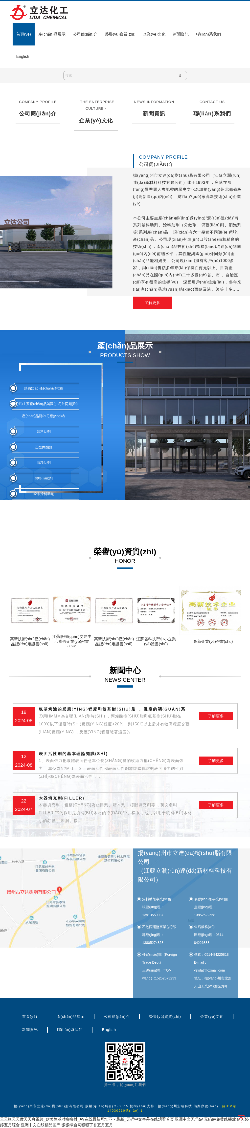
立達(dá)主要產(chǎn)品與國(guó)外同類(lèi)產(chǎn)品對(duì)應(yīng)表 (44, 410)
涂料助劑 (44, 432)
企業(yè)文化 (154, 34)
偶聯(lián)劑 (44, 478)
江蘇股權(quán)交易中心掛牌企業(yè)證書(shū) (71, 641)
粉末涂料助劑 (43, 494)
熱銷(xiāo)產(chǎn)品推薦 (43, 388)
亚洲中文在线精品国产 (40, 1125)
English (22, 56)
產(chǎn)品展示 (51, 34)
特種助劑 (44, 463)
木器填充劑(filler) (116, 810)
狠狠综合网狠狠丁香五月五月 (87, 1125)
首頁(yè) (23, 34)
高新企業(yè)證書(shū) (213, 641)
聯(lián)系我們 (208, 34)
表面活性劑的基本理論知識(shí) (116, 766)
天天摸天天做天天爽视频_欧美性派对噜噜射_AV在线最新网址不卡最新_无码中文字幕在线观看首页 (87, 1119)
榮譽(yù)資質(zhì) (120, 34)
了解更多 (152, 303)
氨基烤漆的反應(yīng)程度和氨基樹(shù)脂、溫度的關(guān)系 (116, 721)
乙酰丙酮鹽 (43, 447)
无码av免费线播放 (220, 1119)
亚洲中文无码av (189, 1119)
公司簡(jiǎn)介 (85, 34)
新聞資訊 (181, 34)
